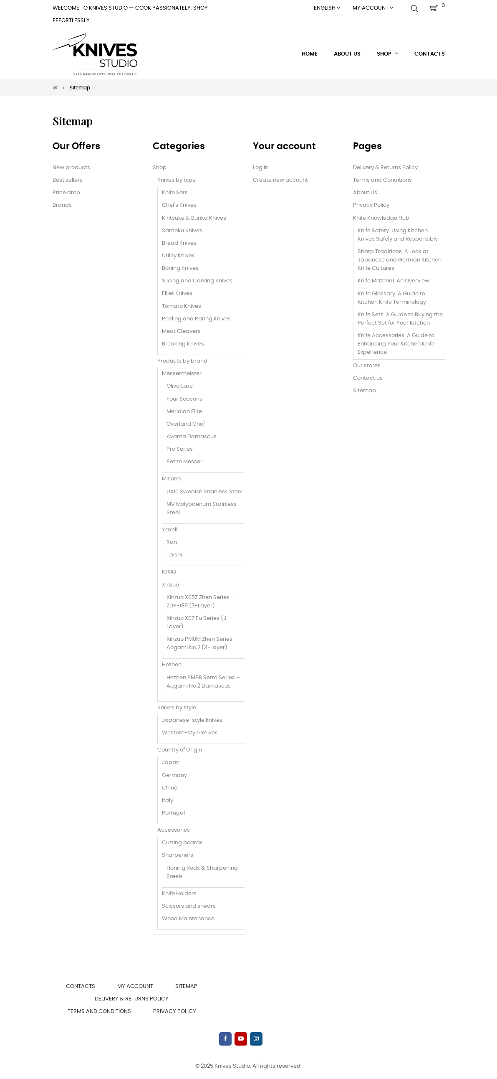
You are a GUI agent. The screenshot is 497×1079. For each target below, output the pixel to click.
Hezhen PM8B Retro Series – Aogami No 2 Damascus (203, 682)
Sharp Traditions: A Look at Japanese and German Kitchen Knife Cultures (399, 260)
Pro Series (180, 449)
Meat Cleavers (181, 331)
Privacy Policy (371, 205)
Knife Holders (179, 893)
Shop (160, 167)
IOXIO (169, 572)
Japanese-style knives (192, 720)
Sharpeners (177, 855)
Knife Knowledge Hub (381, 218)
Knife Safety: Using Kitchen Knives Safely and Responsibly (398, 235)
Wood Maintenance (188, 919)
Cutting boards (182, 842)
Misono (171, 479)
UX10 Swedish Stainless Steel (204, 492)
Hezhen (172, 665)
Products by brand (182, 361)
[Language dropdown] (327, 8)
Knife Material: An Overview (393, 281)
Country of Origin (179, 750)
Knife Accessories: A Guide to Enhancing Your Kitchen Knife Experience (396, 344)
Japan (170, 762)
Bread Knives (179, 243)
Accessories (173, 830)
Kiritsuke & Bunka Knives (194, 218)
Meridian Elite (184, 411)
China (170, 788)
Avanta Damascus (192, 436)
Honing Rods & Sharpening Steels (202, 872)
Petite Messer (184, 462)
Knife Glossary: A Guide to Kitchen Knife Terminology (392, 298)
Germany (174, 775)
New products (71, 167)
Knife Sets (175, 192)
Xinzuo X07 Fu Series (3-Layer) (198, 623)
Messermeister (182, 373)
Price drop (66, 192)
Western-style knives (190, 733)
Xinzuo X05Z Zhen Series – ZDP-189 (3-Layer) (201, 602)
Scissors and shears (189, 906)
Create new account (280, 180)
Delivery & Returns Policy (385, 167)
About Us (365, 192)
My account (135, 986)
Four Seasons (184, 399)
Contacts (80, 986)
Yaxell (169, 530)
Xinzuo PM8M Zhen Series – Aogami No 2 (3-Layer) (202, 643)
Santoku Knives (182, 231)
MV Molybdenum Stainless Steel (202, 508)
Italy (167, 800)
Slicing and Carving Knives (197, 281)
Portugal (173, 813)
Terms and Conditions (382, 180)
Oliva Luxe (180, 386)
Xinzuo (170, 585)
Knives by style (176, 708)
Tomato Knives (181, 306)
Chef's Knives (179, 205)
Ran (172, 542)
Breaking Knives (183, 344)
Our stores (367, 365)
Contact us (368, 378)
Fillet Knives (177, 293)
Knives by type (176, 180)
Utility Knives (178, 256)
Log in (260, 167)
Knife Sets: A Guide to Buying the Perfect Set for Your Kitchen (400, 319)
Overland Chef (186, 424)
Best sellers (68, 180)
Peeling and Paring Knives (196, 319)
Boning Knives (180, 268)
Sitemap (364, 391)
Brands (62, 205)
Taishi (174, 555)
